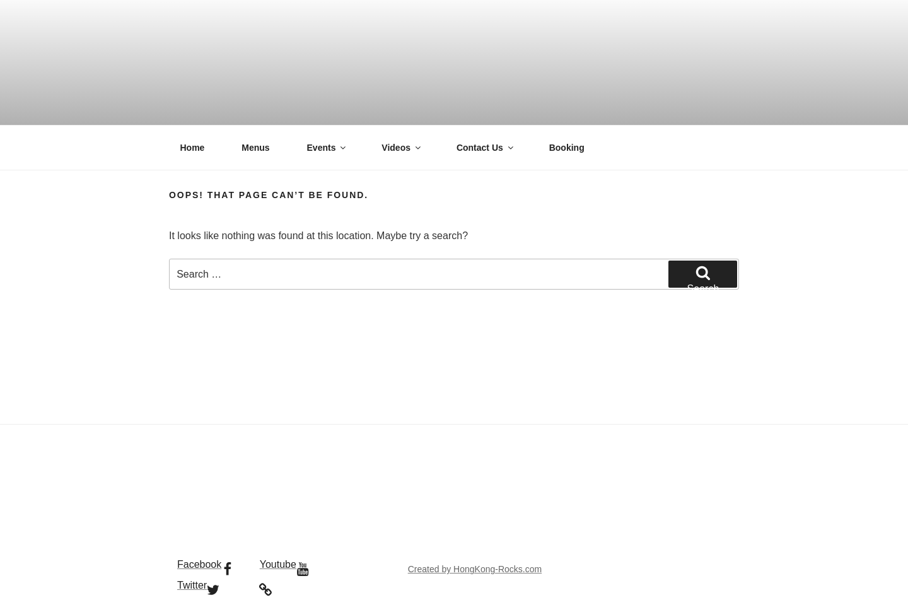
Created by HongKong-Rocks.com (475, 569)
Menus (255, 148)
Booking (567, 148)
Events (327, 148)
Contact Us (486, 148)
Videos (401, 148)
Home (192, 148)
